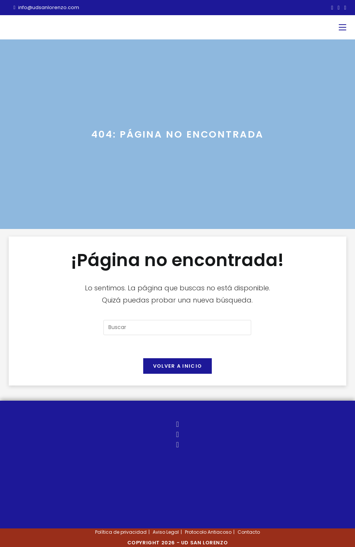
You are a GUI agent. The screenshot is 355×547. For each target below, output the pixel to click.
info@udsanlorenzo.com (46, 7)
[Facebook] (177, 434)
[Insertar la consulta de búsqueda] (177, 327)
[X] (177, 424)
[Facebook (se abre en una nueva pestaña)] (338, 7)
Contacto (249, 532)
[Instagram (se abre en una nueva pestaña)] (344, 7)
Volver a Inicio (177, 366)
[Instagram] (177, 445)
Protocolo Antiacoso (208, 532)
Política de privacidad (121, 532)
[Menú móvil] (342, 27)
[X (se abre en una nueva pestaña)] (332, 7)
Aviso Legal (166, 532)
